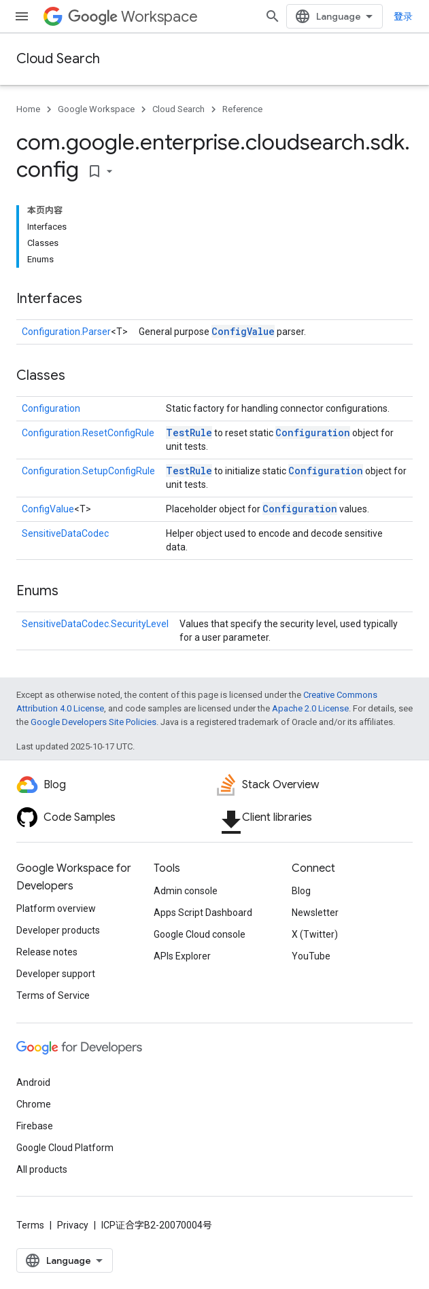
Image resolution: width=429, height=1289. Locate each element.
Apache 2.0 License (310, 708)
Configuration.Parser (66, 331)
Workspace (133, 16)
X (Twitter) (315, 934)
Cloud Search (58, 58)
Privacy (72, 1225)
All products (41, 1169)
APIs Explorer (182, 956)
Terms (30, 1225)
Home (28, 109)
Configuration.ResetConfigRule (88, 432)
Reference (242, 109)
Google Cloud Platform (65, 1147)
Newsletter (315, 912)
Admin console (186, 890)
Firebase (34, 1125)
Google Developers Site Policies (93, 722)
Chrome (33, 1104)
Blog (301, 890)
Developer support (55, 973)
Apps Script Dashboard (203, 912)
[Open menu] (21, 16)
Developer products (58, 930)
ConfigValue (243, 331)
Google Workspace (96, 109)
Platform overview (56, 908)
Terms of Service (53, 995)
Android (33, 1082)
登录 (403, 16)
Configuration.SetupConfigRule (88, 470)
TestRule (189, 432)
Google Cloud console (199, 934)
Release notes (47, 952)
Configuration (51, 408)
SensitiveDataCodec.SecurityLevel (95, 623)
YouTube (311, 956)
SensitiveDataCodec (65, 533)
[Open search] (272, 16)
